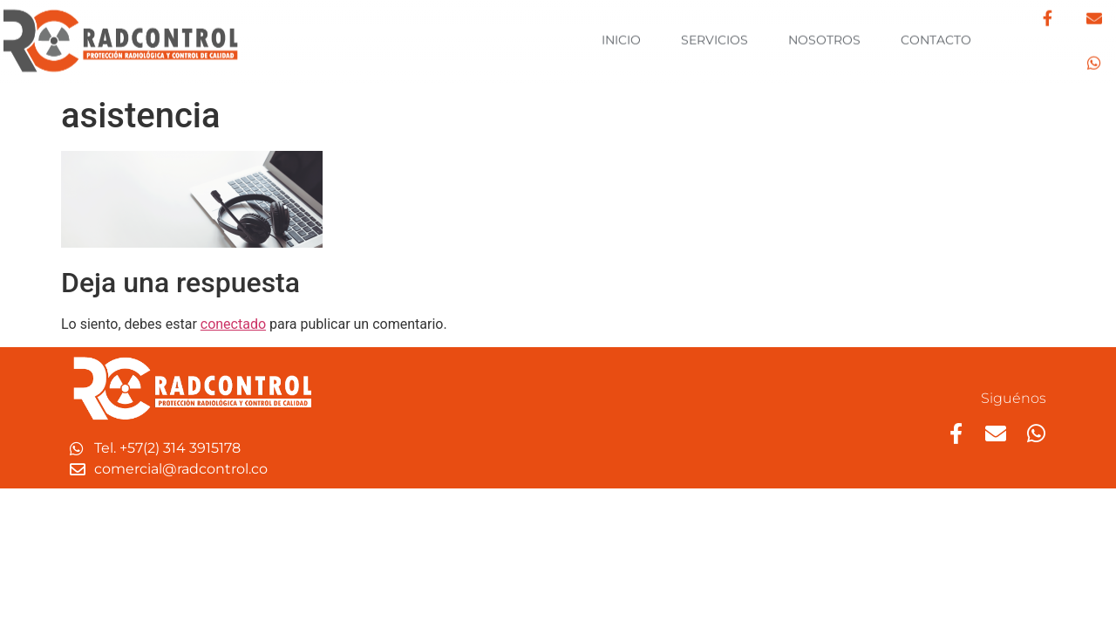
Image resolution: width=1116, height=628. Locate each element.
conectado (233, 324)
